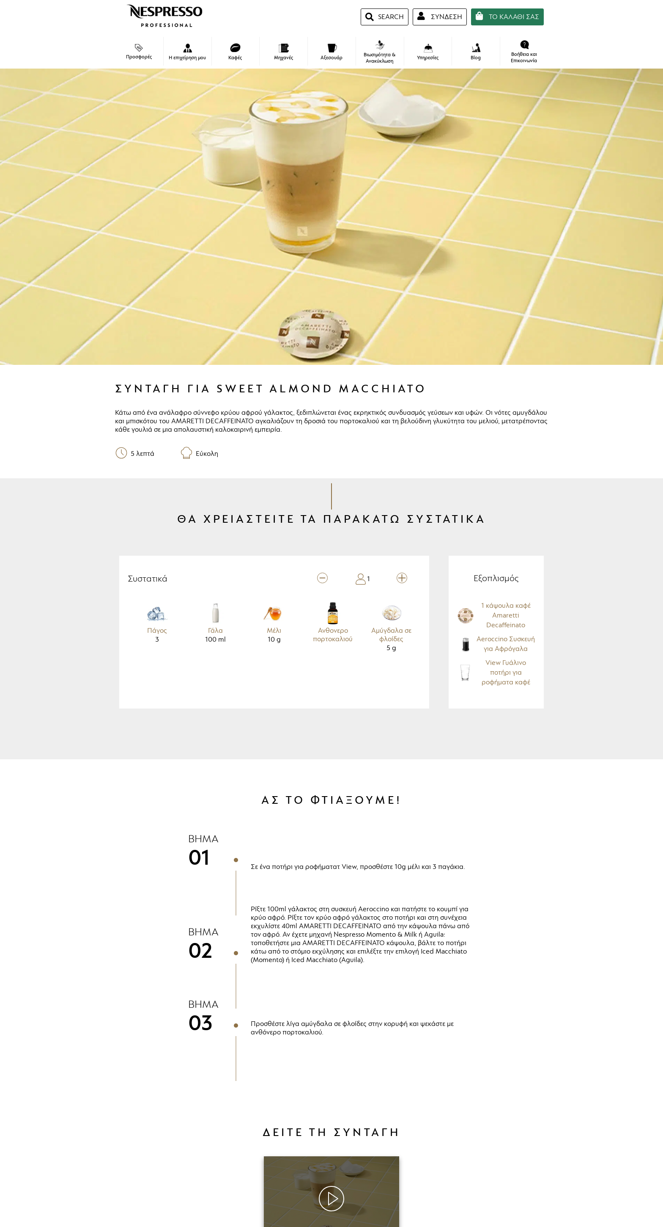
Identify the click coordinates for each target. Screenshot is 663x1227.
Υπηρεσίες (427, 52)
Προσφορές (139, 52)
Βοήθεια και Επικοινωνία (524, 52)
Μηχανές (283, 52)
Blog (476, 52)
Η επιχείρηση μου (187, 52)
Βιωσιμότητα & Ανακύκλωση (379, 52)
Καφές (235, 52)
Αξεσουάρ (331, 52)
